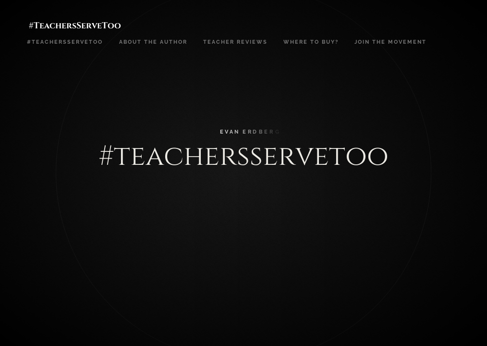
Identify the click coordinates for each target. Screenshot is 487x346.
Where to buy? (311, 41)
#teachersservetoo (65, 41)
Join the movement (390, 41)
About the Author (153, 41)
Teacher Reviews (235, 41)
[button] (443, 173)
